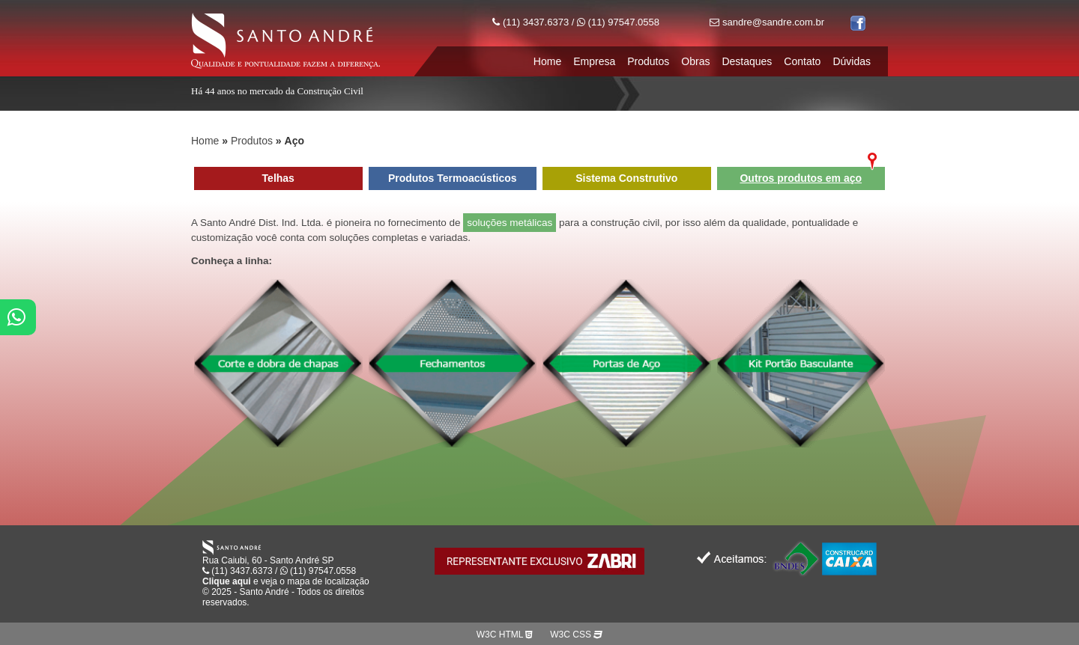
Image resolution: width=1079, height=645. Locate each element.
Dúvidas (851, 61)
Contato (802, 61)
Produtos (648, 61)
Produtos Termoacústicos (452, 178)
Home (547, 61)
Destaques (747, 61)
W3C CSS (576, 634)
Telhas (278, 178)
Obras (695, 61)
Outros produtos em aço (801, 178)
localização (346, 581)
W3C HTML (505, 634)
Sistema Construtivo (626, 178)
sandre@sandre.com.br (767, 22)
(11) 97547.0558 (618, 22)
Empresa (594, 61)
